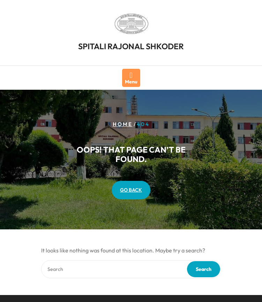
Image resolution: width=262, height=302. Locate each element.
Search (203, 269)
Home (123, 124)
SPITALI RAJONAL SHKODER (131, 44)
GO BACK (131, 190)
